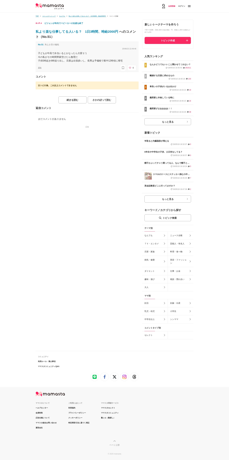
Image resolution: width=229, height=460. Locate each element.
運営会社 (39, 428)
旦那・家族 (149, 251)
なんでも (148, 235)
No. (41, 44)
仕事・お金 (175, 271)
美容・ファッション (178, 261)
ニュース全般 (176, 235)
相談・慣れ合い (177, 279)
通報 (39, 68)
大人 (146, 287)
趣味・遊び (149, 279)
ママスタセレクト (108, 408)
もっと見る (168, 122)
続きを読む (72, 100)
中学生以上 (149, 319)
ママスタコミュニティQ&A (48, 366)
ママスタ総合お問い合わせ (46, 423)
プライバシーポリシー (77, 413)
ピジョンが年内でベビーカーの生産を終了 (63, 23)
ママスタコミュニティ (110, 413)
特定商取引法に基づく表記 (78, 423)
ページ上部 (114, 445)
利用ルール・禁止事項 (46, 361)
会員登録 (171, 6)
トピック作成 (168, 40)
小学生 (173, 311)
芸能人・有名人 (177, 243)
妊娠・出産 (175, 303)
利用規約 (71, 408)
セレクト (148, 335)
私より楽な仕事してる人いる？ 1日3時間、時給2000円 (77, 31)
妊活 (146, 303)
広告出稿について (43, 418)
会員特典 (39, 413)
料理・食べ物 (176, 251)
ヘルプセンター (42, 408)
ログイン (181, 6)
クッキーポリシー (75, 418)
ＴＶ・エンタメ (151, 243)
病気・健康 (149, 260)
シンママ (174, 319)
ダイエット (149, 271)
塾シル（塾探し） (108, 418)
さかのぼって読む (101, 100)
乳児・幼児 (149, 311)
